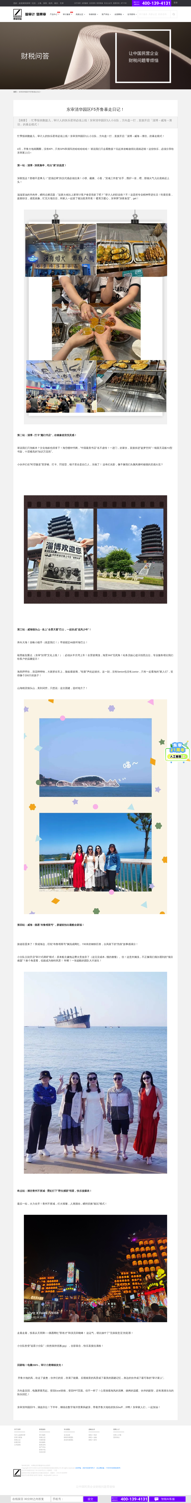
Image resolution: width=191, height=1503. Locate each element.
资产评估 (42, 1447)
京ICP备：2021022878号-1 (85, 1468)
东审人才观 (117, 1435)
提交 (90, 1499)
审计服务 (42, 1435)
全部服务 (85, 3)
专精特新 (42, 1440)
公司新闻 (17, 1445)
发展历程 (17, 1442)
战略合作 (92, 1429)
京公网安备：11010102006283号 (108, 1468)
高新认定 (42, 1437)
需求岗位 (116, 1437)
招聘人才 (116, 1429)
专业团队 (67, 1429)
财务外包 (42, 1450)
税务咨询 (42, 1445)
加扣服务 (42, 1442)
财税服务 (42, 1429)
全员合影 (67, 1435)
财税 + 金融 (93, 1437)
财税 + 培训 (93, 1435)
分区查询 (92, 3)
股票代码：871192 (120, 3)
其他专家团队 (68, 1440)
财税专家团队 (68, 1437)
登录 (176, 2)
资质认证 (17, 1440)
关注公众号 (108, 3)
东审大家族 (18, 1437)
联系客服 (100, 3)
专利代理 (42, 1452)
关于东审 (77, 3)
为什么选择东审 (19, 1435)
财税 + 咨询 (93, 1440)
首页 (15, 92)
